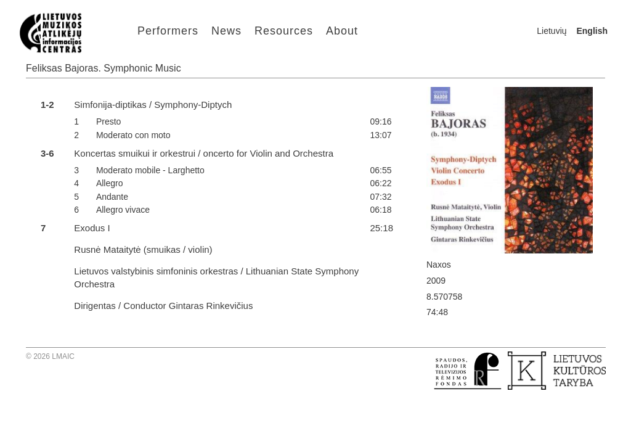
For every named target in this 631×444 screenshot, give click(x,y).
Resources (283, 31)
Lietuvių (551, 31)
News (226, 31)
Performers (167, 31)
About (342, 31)
